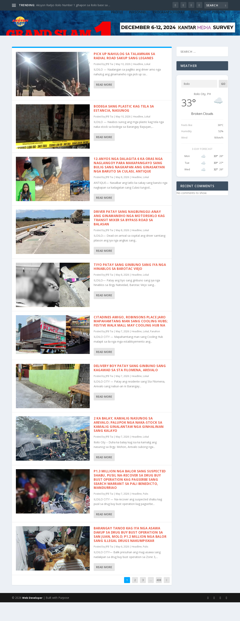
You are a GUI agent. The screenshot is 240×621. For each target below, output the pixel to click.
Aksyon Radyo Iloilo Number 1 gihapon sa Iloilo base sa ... (73, 5)
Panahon (155, 350)
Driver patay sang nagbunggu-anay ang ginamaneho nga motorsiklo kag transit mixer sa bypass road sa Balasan (129, 236)
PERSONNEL (138, 34)
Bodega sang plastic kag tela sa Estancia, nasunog (124, 127)
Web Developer (32, 616)
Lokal (147, 82)
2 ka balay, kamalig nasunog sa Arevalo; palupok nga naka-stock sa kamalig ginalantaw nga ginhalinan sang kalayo (129, 443)
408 (158, 599)
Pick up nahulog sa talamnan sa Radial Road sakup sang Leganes (124, 74)
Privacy (218, 34)
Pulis (145, 512)
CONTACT (198, 34)
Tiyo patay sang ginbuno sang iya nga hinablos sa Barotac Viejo (130, 285)
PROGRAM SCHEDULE (169, 34)
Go (223, 102)
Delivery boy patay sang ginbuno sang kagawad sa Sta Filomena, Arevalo (130, 386)
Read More (104, 103)
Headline (138, 82)
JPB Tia (109, 82)
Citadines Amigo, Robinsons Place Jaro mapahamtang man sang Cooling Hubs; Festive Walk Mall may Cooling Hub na (131, 340)
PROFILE (117, 34)
